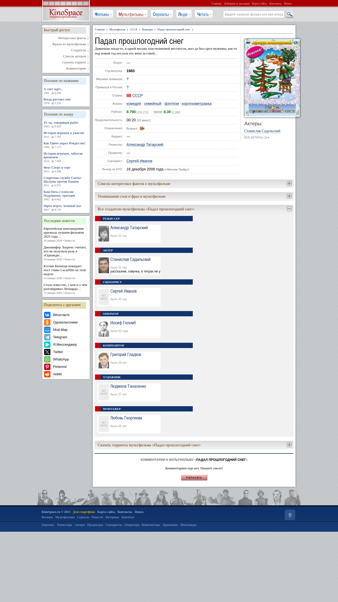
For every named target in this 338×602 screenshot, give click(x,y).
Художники (170, 525)
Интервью (112, 517)
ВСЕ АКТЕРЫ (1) (257, 138)
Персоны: (48, 525)
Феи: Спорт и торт (66, 169)
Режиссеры (64, 525)
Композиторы (151, 525)
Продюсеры (95, 525)
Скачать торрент (74, 62)
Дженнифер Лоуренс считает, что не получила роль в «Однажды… (66, 253)
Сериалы (161, 14)
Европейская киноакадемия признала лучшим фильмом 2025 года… (66, 234)
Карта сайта (259, 3)
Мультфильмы (131, 14)
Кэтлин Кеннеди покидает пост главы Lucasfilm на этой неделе (66, 272)
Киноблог (128, 517)
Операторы (131, 525)
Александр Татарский (144, 145)
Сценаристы (114, 525)
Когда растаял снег (66, 101)
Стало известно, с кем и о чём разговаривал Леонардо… (66, 289)
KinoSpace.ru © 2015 (56, 512)
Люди (182, 14)
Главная (217, 3)
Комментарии (76, 68)
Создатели (78, 50)
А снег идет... (66, 91)
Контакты (275, 3)
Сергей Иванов (139, 161)
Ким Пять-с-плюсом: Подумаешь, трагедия (66, 195)
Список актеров (74, 56)
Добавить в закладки (237, 3)
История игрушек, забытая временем (66, 157)
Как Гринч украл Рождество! (66, 145)
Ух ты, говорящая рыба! (66, 124)
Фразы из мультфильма (69, 44)
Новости (97, 517)
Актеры (79, 525)
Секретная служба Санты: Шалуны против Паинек (66, 181)
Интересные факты (72, 38)
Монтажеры (188, 525)
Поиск (288, 3)
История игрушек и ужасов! (66, 135)
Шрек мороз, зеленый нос (66, 208)
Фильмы (102, 14)
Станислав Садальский (262, 131)
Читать (203, 14)
